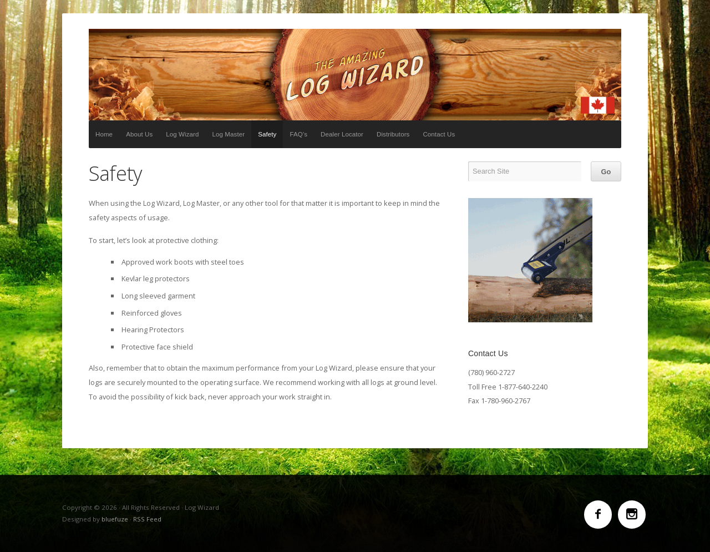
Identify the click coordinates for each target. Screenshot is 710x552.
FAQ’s (298, 134)
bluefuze (115, 519)
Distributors (393, 134)
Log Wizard (355, 74)
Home (104, 134)
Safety (267, 134)
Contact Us (439, 134)
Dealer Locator (342, 134)
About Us (139, 134)
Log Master (228, 134)
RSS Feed (147, 519)
